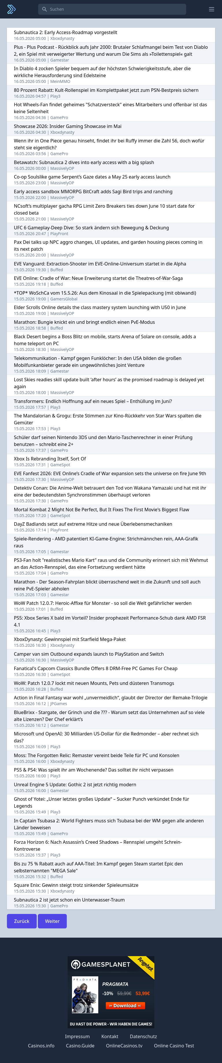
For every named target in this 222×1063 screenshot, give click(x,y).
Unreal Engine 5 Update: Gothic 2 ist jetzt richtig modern (75, 784)
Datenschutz (143, 1036)
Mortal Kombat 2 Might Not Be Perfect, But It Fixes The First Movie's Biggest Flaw (101, 509)
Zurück (21, 921)
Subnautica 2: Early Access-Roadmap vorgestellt (65, 32)
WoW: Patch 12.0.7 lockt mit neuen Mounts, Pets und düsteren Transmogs (94, 683)
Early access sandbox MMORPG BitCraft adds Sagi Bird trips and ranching (93, 191)
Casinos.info (41, 1045)
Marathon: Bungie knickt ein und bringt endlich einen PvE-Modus (84, 322)
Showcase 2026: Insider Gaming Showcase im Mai (67, 126)
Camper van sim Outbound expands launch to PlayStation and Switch (89, 654)
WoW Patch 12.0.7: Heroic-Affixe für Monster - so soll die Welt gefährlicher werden (103, 603)
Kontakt (110, 1036)
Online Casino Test (174, 1045)
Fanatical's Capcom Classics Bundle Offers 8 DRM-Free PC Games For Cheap (95, 668)
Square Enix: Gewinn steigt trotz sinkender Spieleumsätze (76, 885)
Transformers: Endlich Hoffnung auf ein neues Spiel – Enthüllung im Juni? (93, 401)
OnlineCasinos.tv (124, 1045)
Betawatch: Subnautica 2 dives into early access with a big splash (84, 162)
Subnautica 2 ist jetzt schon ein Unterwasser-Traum (69, 900)
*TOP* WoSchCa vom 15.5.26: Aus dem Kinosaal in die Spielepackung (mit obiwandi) (105, 293)
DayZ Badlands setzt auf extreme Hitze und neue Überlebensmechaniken (93, 524)
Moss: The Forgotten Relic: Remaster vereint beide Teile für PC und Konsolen (96, 755)
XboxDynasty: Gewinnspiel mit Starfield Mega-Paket (70, 639)
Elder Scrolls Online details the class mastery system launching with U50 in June (100, 307)
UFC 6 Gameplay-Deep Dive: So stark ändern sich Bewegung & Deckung (91, 227)
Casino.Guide (80, 1045)
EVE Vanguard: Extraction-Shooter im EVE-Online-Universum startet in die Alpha (100, 264)
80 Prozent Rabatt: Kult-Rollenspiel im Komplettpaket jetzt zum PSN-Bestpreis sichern (106, 90)
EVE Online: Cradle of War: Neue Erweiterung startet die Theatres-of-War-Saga (98, 278)
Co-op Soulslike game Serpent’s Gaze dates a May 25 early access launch (92, 177)
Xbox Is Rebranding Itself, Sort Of (50, 459)
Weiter (52, 921)
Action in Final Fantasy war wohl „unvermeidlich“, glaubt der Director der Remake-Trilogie (111, 697)
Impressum (77, 1036)
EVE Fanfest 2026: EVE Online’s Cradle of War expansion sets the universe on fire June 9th (110, 473)
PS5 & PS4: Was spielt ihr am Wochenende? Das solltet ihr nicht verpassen (93, 770)
